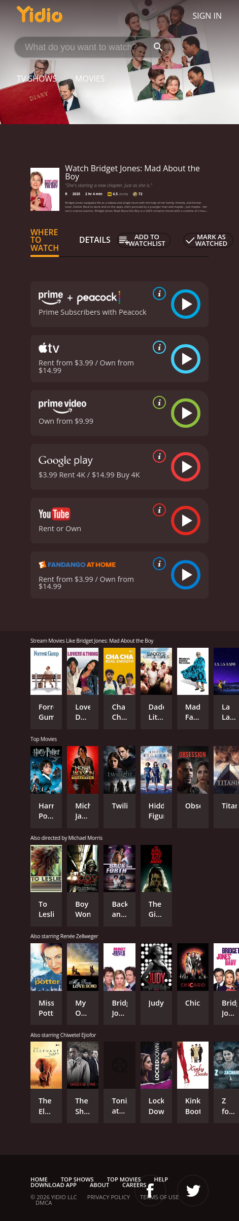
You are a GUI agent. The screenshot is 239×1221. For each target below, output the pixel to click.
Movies (90, 78)
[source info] (157, 293)
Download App (53, 1185)
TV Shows (37, 78)
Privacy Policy (108, 1197)
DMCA (44, 1202)
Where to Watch (44, 240)
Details (95, 239)
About (99, 1185)
